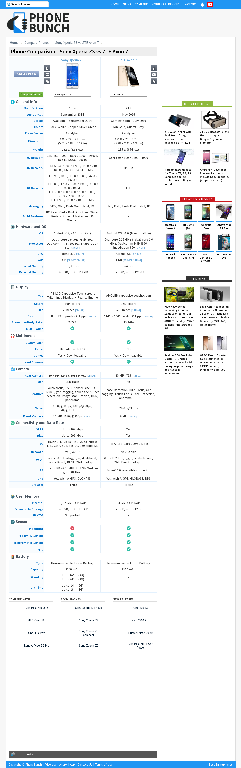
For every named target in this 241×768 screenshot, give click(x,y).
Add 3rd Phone (27, 74)
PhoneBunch (33, 764)
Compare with (19, 599)
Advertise (51, 764)
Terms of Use (104, 764)
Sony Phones (71, 599)
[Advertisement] (163, 23)
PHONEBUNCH (49, 22)
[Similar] (75, 247)
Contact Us (85, 764)
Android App (67, 764)
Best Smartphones (221, 764)
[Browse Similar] (76, 260)
